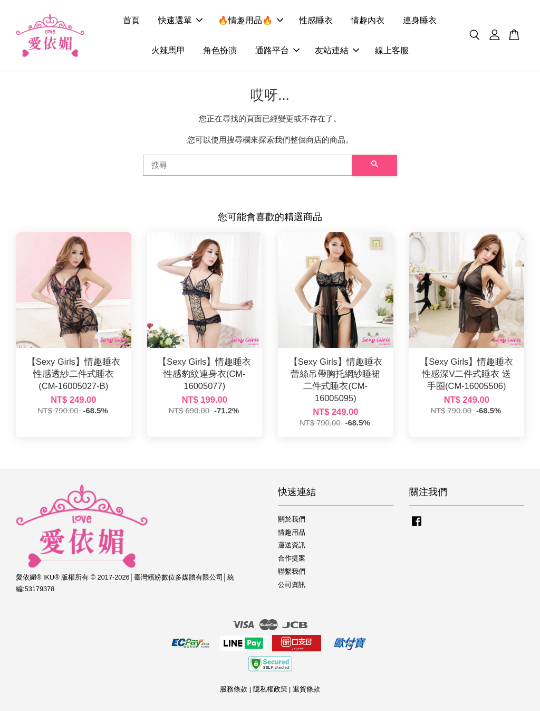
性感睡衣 (316, 20)
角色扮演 (220, 50)
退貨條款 (306, 689)
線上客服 (392, 50)
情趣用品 (291, 532)
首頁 (131, 20)
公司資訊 (291, 585)
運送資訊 (291, 545)
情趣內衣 (367, 20)
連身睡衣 (420, 20)
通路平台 (277, 50)
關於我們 (291, 519)
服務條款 (233, 689)
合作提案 (291, 558)
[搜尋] (247, 165)
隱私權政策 (270, 689)
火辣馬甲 (168, 50)
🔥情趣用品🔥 (250, 20)
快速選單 (180, 20)
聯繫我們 (291, 571)
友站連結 (337, 50)
